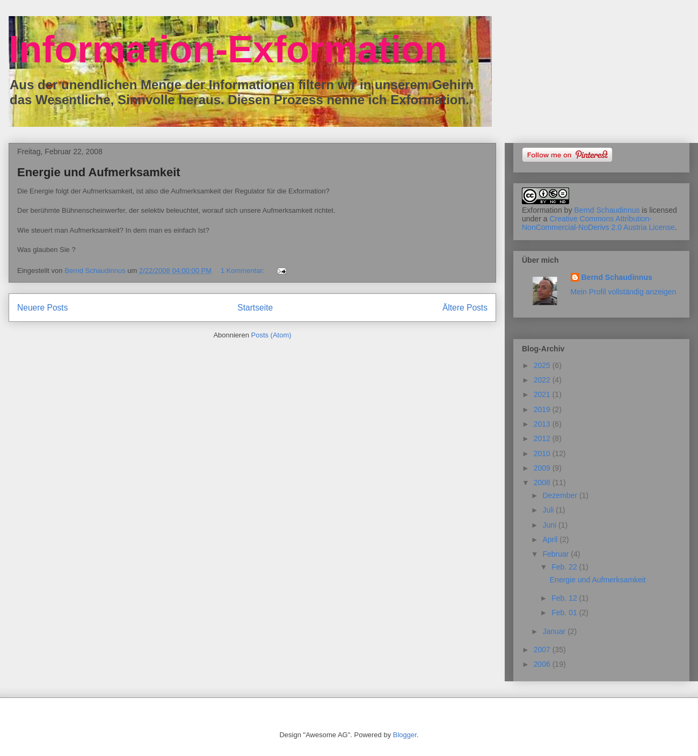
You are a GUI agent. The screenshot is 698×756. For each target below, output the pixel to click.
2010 (543, 453)
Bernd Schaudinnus (606, 210)
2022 (543, 380)
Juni (550, 525)
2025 (543, 365)
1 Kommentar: (243, 271)
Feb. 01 (565, 612)
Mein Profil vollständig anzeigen (624, 291)
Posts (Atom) (271, 335)
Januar (555, 631)
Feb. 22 (565, 567)
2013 (543, 424)
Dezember (560, 495)
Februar (556, 554)
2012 (543, 438)
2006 (543, 664)
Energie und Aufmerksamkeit (98, 172)
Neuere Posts (42, 307)
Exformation (542, 210)
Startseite (255, 307)
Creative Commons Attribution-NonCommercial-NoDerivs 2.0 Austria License (598, 223)
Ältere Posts (465, 307)
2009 (543, 468)
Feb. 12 (565, 598)
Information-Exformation (228, 49)
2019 (543, 409)
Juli (549, 510)
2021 (543, 394)
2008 (543, 482)
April (550, 539)
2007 (543, 649)
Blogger (405, 735)
